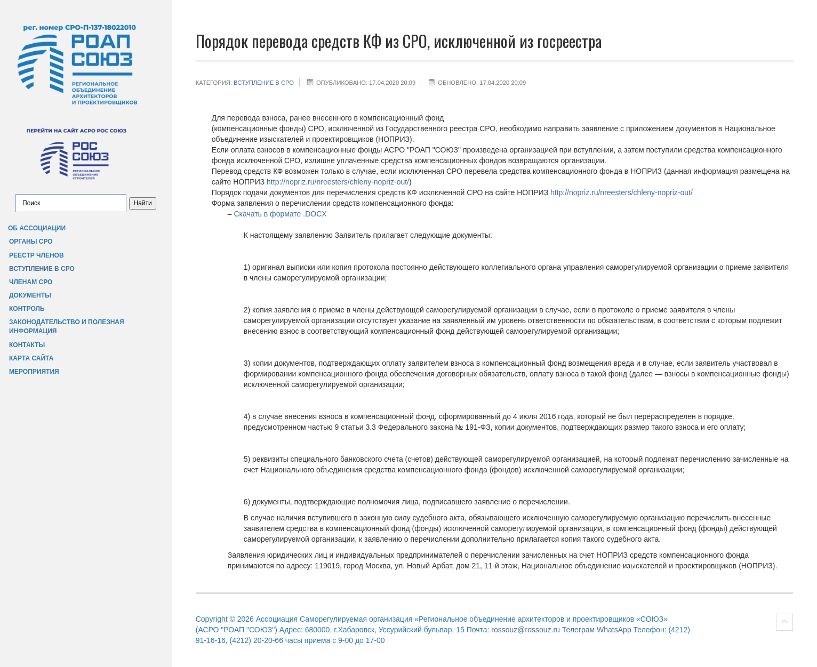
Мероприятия (34, 371)
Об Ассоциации (37, 228)
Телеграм (578, 629)
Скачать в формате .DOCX (280, 214)
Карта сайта (31, 358)
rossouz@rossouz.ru (525, 629)
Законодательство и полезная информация (66, 326)
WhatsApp (614, 629)
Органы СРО (31, 241)
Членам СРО (30, 282)
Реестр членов (36, 255)
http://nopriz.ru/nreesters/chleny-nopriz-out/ (338, 182)
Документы (30, 295)
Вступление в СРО (42, 268)
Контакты (27, 345)
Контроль (27, 308)
